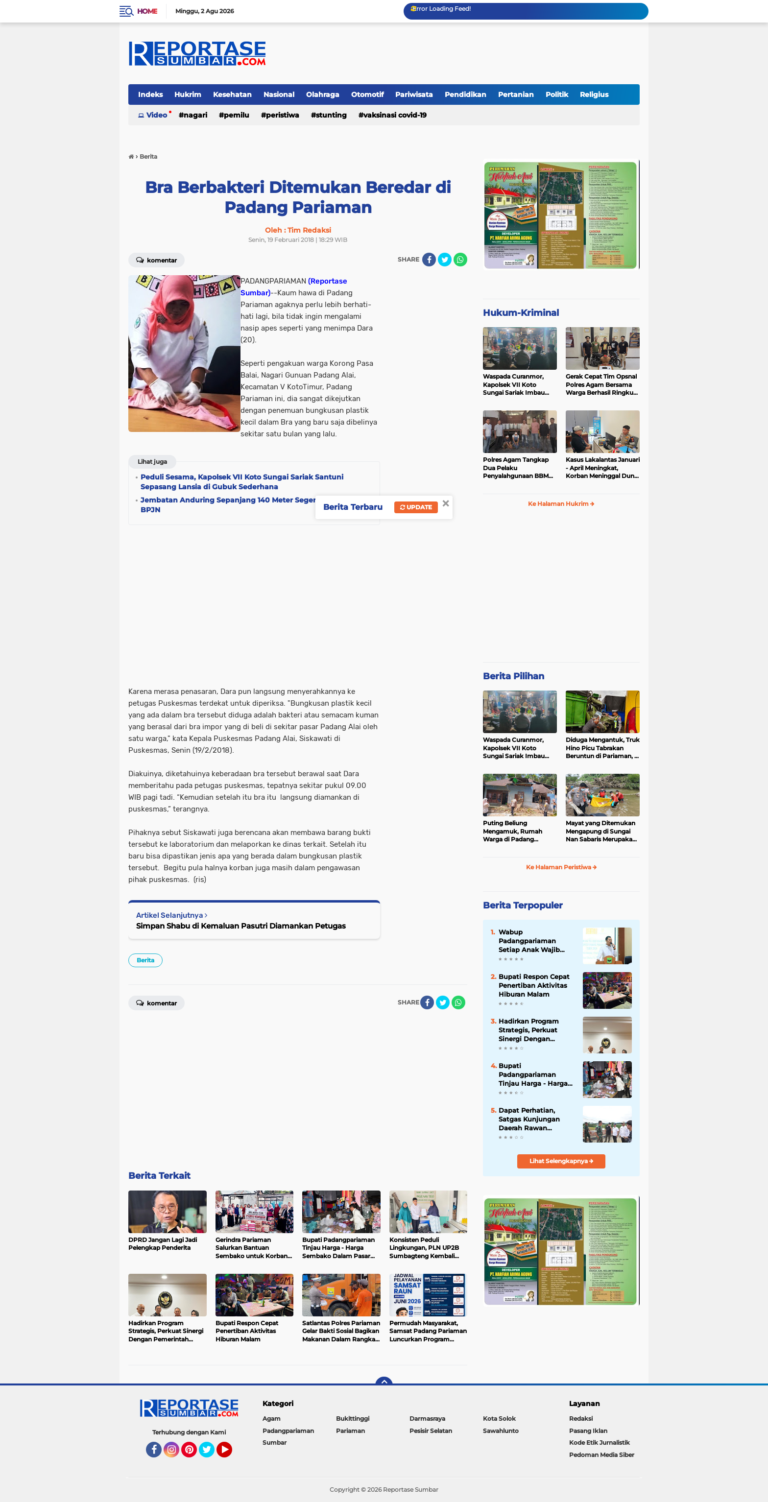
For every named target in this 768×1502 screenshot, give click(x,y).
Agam (272, 1418)
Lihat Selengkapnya (561, 1161)
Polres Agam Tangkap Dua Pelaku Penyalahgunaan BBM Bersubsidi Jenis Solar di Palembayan (518, 468)
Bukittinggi (352, 1418)
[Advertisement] (428, 422)
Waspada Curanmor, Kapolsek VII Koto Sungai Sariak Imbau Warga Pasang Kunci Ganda (514, 385)
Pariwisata (414, 94)
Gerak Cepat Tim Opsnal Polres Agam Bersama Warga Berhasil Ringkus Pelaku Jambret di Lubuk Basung (601, 385)
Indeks (150, 94)
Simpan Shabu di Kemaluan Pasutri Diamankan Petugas (241, 925)
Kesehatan (232, 94)
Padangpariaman (288, 1430)
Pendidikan (465, 94)
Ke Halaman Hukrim (561, 503)
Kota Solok (499, 1418)
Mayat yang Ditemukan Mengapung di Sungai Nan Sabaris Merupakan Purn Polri (601, 831)
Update (416, 507)
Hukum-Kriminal (521, 313)
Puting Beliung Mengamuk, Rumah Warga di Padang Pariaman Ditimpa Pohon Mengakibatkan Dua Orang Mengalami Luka (517, 831)
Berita (145, 960)
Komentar (156, 259)
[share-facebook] (429, 259)
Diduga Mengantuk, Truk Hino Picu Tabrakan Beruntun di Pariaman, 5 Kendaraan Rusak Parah (603, 748)
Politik (557, 94)
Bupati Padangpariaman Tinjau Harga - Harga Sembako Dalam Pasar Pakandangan (536, 1075)
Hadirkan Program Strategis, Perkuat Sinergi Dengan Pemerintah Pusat (529, 1030)
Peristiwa (282, 115)
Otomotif (367, 94)
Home (147, 11)
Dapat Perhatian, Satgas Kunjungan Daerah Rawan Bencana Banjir (529, 1119)
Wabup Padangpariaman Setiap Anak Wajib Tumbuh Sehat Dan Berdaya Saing (531, 941)
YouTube (231, 1454)
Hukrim (187, 94)
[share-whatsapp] (460, 259)
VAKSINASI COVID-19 (395, 115)
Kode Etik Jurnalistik (599, 1442)
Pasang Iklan (588, 1430)
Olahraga (322, 94)
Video (156, 115)
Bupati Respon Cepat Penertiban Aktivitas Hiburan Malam (534, 985)
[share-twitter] (445, 259)
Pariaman (350, 1430)
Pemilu (236, 115)
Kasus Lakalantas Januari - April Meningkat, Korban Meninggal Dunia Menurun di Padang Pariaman (603, 468)
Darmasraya (427, 1418)
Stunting (331, 115)
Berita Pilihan (513, 676)
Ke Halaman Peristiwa (561, 867)
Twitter (211, 1454)
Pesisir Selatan (430, 1430)
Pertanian (516, 94)
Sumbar (275, 1442)
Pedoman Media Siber (601, 1454)
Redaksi (581, 1418)
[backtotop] (384, 1385)
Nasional (279, 94)
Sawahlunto (501, 1430)
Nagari (195, 115)
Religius (594, 94)
